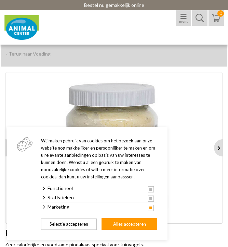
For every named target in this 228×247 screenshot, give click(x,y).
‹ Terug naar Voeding (28, 54)
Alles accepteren (129, 224)
